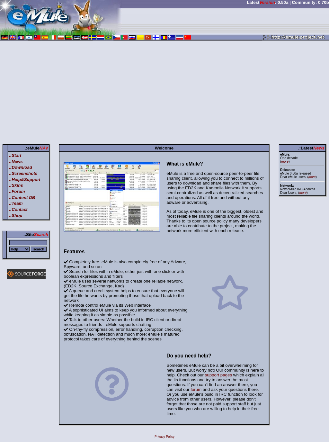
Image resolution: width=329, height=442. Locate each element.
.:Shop (15, 215)
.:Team (15, 203)
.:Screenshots (23, 173)
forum (196, 389)
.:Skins (16, 185)
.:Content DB (22, 197)
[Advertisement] (164, 94)
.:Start (15, 155)
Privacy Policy (164, 436)
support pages (218, 375)
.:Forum (17, 191)
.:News (16, 161)
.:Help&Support (24, 179)
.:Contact (18, 209)
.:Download (20, 167)
